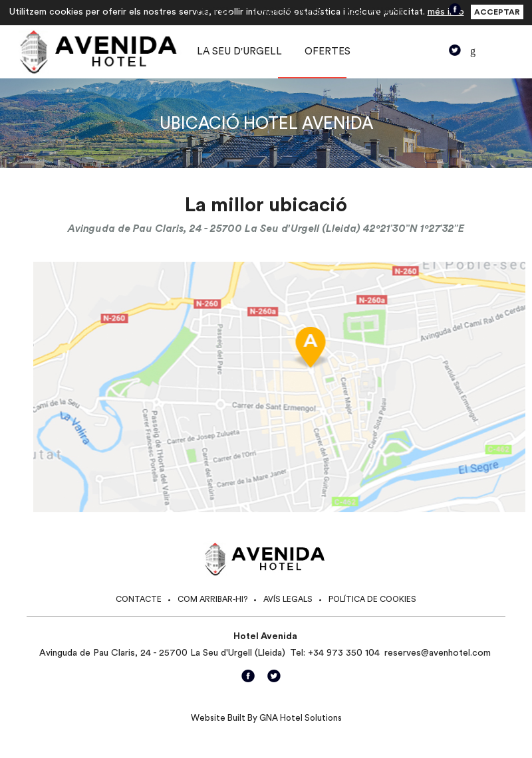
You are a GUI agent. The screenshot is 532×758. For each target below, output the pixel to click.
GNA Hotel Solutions (300, 717)
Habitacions (288, 11)
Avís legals (288, 599)
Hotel (214, 11)
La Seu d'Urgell (239, 51)
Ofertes (327, 51)
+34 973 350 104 (344, 653)
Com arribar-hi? (212, 599)
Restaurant (377, 11)
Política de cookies (372, 599)
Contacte (139, 599)
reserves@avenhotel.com (437, 653)
